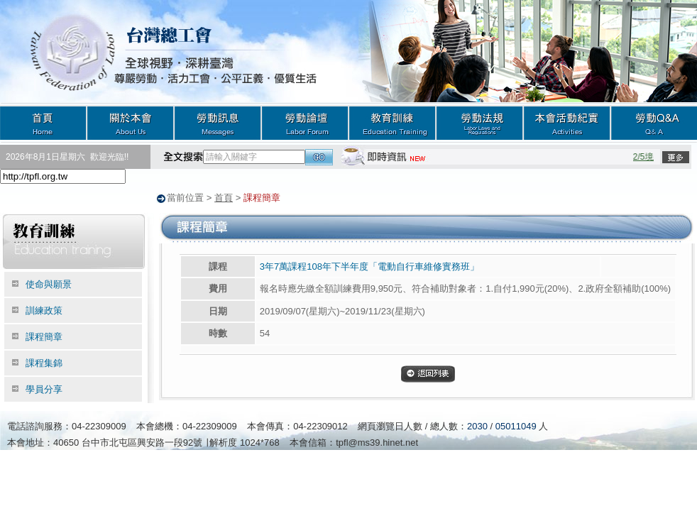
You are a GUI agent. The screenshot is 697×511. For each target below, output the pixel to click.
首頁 (43, 122)
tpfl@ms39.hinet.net (377, 441)
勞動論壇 (304, 122)
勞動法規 (479, 122)
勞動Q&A (653, 122)
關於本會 (130, 122)
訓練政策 (44, 309)
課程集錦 (44, 362)
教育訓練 (392, 122)
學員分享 (44, 388)
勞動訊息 (217, 122)
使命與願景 (49, 283)
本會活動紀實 (566, 122)
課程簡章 (44, 336)
